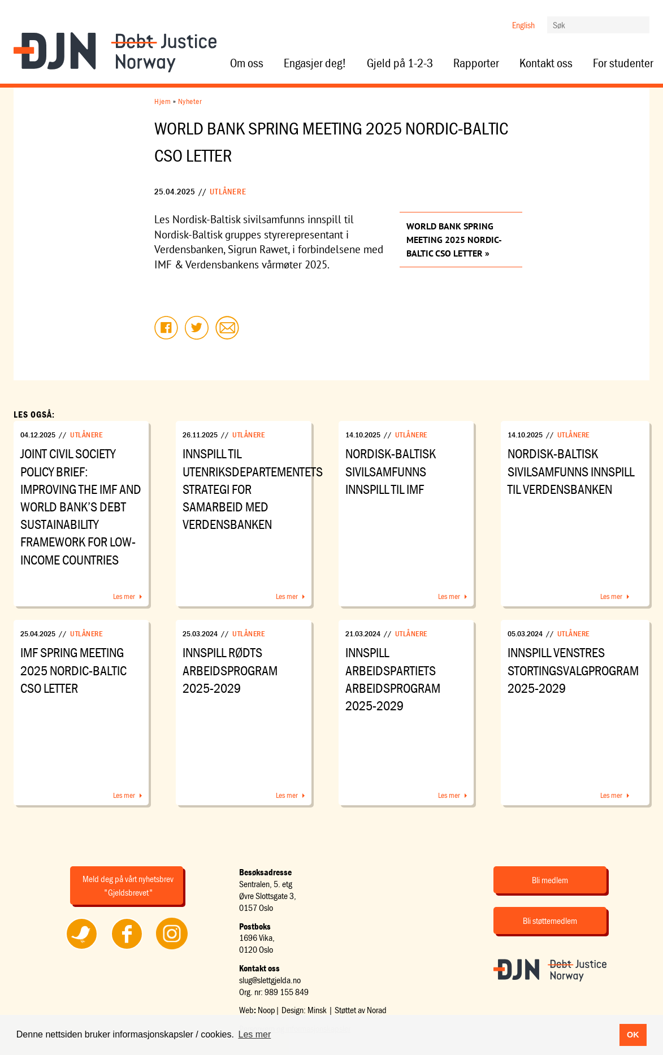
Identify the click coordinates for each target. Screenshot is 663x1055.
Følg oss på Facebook (126, 948)
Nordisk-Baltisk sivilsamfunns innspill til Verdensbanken (571, 471)
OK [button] (633, 1034)
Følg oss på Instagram (172, 948)
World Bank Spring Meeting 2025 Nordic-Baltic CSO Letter (454, 239)
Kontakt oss (546, 63)
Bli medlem (550, 879)
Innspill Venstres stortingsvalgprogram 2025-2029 (573, 670)
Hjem (162, 101)
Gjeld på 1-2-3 (400, 63)
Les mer (124, 596)
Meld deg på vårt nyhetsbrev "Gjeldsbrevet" (128, 885)
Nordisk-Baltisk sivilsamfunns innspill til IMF (390, 471)
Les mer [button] (255, 1034)
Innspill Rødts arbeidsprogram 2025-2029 (230, 670)
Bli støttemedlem (550, 920)
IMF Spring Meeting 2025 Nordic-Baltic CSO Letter (73, 670)
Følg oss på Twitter (81, 948)
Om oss (246, 63)
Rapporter (476, 63)
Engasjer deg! (315, 63)
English (523, 25)
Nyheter (190, 101)
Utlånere (228, 191)
